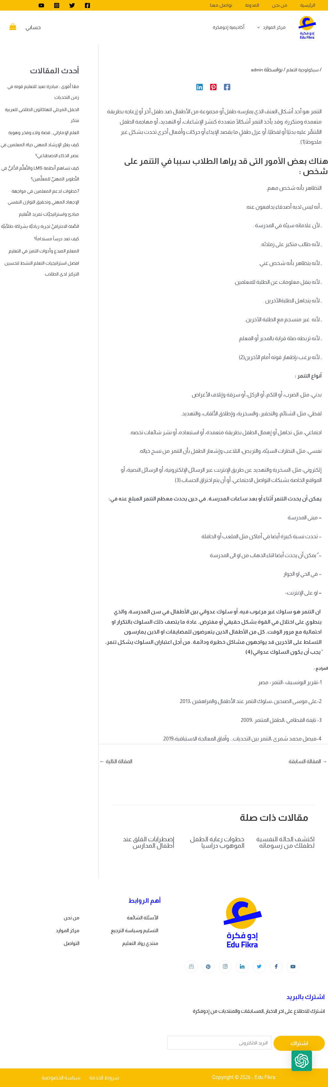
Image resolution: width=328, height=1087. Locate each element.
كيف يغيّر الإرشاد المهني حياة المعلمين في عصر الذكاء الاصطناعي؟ (48, 166)
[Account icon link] (33, 27)
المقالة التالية (115, 761)
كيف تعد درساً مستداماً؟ (52, 282)
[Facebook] (87, 5)
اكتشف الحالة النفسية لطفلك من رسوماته (285, 842)
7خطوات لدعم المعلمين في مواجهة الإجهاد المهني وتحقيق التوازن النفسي (40, 223)
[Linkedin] (199, 86)
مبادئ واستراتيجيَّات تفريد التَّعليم (44, 247)
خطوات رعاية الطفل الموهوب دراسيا (217, 842)
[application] (262, 27)
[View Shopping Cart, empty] (12, 27)
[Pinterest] (213, 86)
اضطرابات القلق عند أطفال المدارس (148, 842)
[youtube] (41, 5)
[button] (308, 1067)
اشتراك (299, 1043)
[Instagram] (57, 5)
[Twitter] (72, 5)
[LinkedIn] (242, 966)
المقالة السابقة (308, 761)
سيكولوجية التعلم (300, 70)
